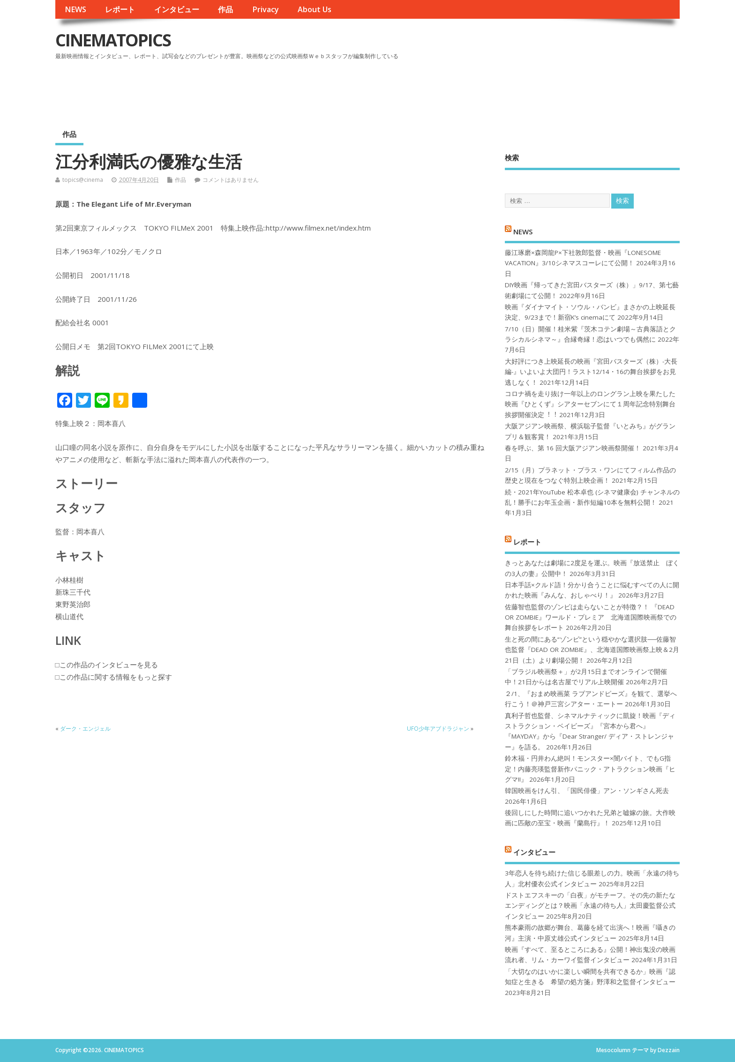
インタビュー (176, 9)
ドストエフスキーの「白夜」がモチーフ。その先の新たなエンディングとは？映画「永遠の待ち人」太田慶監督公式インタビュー (590, 905)
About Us (314, 9)
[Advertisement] (501, 88)
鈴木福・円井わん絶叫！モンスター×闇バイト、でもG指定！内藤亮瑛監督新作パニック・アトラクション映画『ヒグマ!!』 (590, 769)
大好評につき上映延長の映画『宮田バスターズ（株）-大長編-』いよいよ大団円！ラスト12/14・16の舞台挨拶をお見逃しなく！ (591, 372)
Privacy (265, 9)
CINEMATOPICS (113, 40)
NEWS (75, 9)
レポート (120, 9)
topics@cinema (82, 180)
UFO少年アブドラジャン (438, 729)
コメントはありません (230, 180)
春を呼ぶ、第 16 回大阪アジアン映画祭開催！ (573, 448)
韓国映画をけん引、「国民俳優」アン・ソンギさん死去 (587, 790)
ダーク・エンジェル (85, 729)
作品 (225, 9)
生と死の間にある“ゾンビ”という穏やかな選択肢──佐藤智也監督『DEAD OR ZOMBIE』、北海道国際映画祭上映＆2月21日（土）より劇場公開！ (592, 650)
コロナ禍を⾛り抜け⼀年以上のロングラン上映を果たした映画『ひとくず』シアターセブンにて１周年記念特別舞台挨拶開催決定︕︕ (590, 404)
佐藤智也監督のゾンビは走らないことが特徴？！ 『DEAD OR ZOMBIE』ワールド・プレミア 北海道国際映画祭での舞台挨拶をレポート (590, 617)
